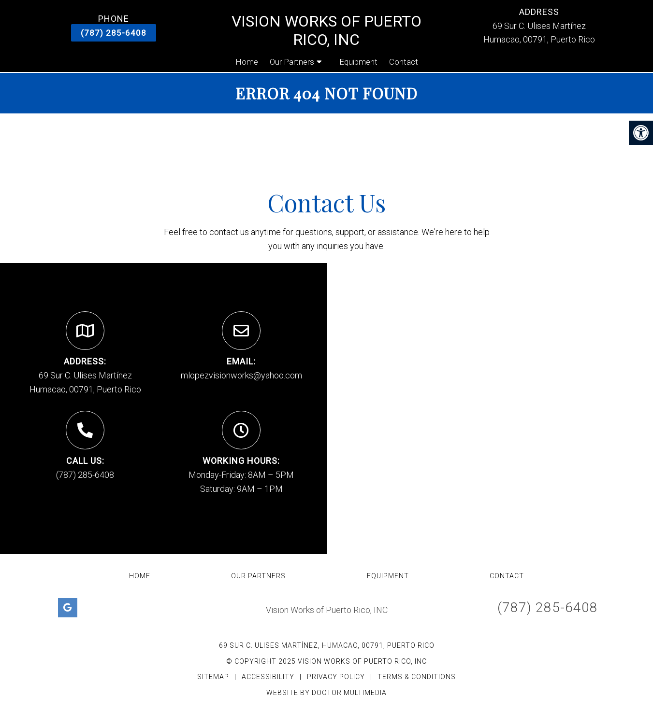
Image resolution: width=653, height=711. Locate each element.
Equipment (358, 62)
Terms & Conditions (416, 677)
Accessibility (268, 677)
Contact (403, 62)
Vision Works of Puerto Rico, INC (326, 30)
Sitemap (213, 677)
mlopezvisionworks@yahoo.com (241, 375)
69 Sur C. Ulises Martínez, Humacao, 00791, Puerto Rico (327, 645)
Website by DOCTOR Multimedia (326, 693)
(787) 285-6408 (113, 33)
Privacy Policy (337, 677)
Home (246, 62)
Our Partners (292, 62)
